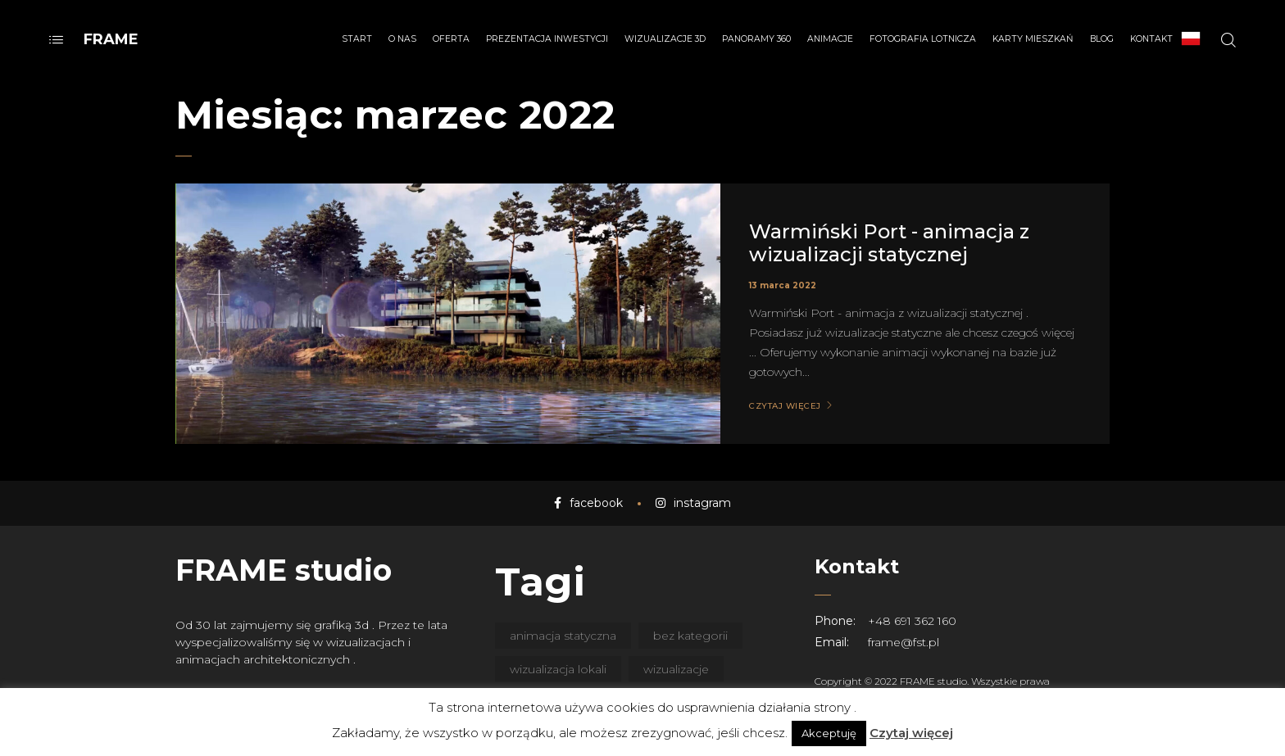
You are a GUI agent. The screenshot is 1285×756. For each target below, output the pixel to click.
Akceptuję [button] (828, 733)
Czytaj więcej (911, 732)
